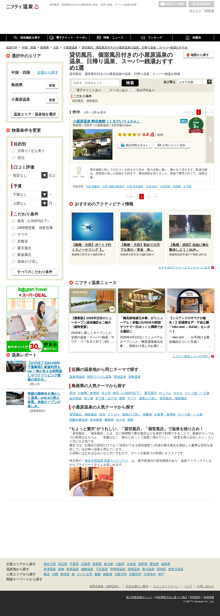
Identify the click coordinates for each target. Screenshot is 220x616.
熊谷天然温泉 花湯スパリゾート (107, 460)
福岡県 (165, 564)
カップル (165, 393)
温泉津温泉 (77, 376)
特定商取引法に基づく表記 (171, 597)
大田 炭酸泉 (93, 186)
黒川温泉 (148, 569)
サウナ (132, 398)
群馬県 (97, 564)
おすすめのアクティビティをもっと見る (184, 267)
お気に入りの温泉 (172, 4)
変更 (52, 85)
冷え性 (106, 393)
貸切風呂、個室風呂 (173, 398)
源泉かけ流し (148, 398)
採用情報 (209, 597)
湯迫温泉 (120, 376)
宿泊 (72, 393)
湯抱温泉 (134, 376)
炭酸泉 (147, 414)
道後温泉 (134, 569)
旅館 (122, 398)
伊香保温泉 (117, 569)
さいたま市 (84, 574)
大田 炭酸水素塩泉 (113, 186)
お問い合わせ (205, 586)
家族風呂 (24, 255)
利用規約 (195, 597)
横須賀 (65, 574)
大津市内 (149, 574)
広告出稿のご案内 (137, 586)
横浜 (47, 574)
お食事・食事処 (88, 393)
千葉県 (74, 564)
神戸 (161, 574)
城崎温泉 (87, 569)
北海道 (131, 564)
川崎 (55, 574)
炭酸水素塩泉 (78, 419)
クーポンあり (119, 90)
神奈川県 (50, 564)
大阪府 (120, 564)
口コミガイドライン (166, 586)
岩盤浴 (22, 241)
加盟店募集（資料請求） (105, 586)
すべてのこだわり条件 (34, 272)
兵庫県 (85, 564)
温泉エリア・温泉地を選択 (35, 114)
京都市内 (135, 574)
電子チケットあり (89, 90)
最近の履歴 (201, 4)
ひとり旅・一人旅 (197, 393)
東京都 (108, 564)
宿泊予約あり (145, 90)
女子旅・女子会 (106, 398)
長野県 (142, 564)
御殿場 (107, 574)
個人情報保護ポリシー (139, 597)
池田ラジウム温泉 (99, 376)
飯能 (98, 574)
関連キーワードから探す (24, 579)
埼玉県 (62, 564)
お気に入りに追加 (173, 145)
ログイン (195, 10)
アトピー (114, 414)
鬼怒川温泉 (175, 569)
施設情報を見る (136, 145)
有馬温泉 (72, 569)
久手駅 (188, 186)
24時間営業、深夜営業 (35, 228)
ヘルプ (187, 586)
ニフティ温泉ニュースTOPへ (191, 356)
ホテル (178, 393)
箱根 (61, 569)
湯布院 (161, 569)
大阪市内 (120, 574)
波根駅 (177, 186)
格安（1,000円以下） (127, 393)
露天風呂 (150, 393)
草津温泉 (50, 569)
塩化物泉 (75, 398)
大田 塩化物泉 (135, 186)
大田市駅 (165, 186)
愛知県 (154, 564)
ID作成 (209, 10)
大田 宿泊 (151, 186)
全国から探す (47, 72)
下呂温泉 (101, 569)
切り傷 (88, 398)
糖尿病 (109, 419)
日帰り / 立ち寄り (31, 151)
